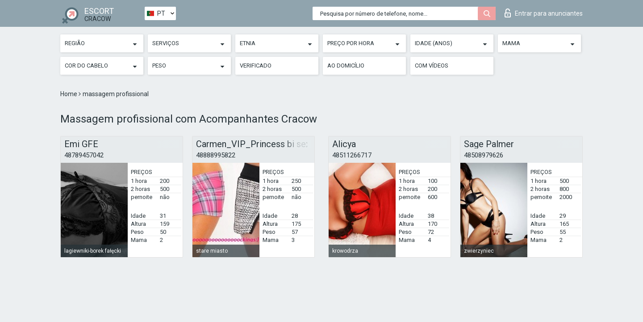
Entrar (544, 13)
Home (69, 93)
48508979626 (483, 155)
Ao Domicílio (345, 65)
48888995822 (215, 155)
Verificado (255, 65)
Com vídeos (431, 65)
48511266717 (352, 155)
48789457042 (84, 155)
